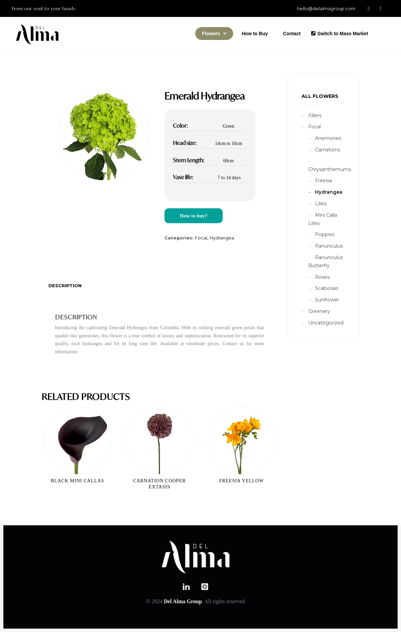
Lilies (321, 204)
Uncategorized (325, 323)
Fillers (314, 115)
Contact (291, 33)
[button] (214, 33)
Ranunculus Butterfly (325, 261)
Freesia (323, 180)
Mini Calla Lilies (322, 219)
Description (65, 285)
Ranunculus (329, 246)
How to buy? (193, 215)
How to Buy (255, 33)
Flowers (214, 33)
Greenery (319, 311)
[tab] (65, 285)
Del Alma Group (183, 601)
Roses (322, 277)
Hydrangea (222, 237)
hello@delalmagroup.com (326, 8)
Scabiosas (326, 288)
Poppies (324, 234)
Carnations (327, 150)
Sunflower (327, 300)
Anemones (328, 138)
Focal (201, 237)
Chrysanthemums (329, 169)
